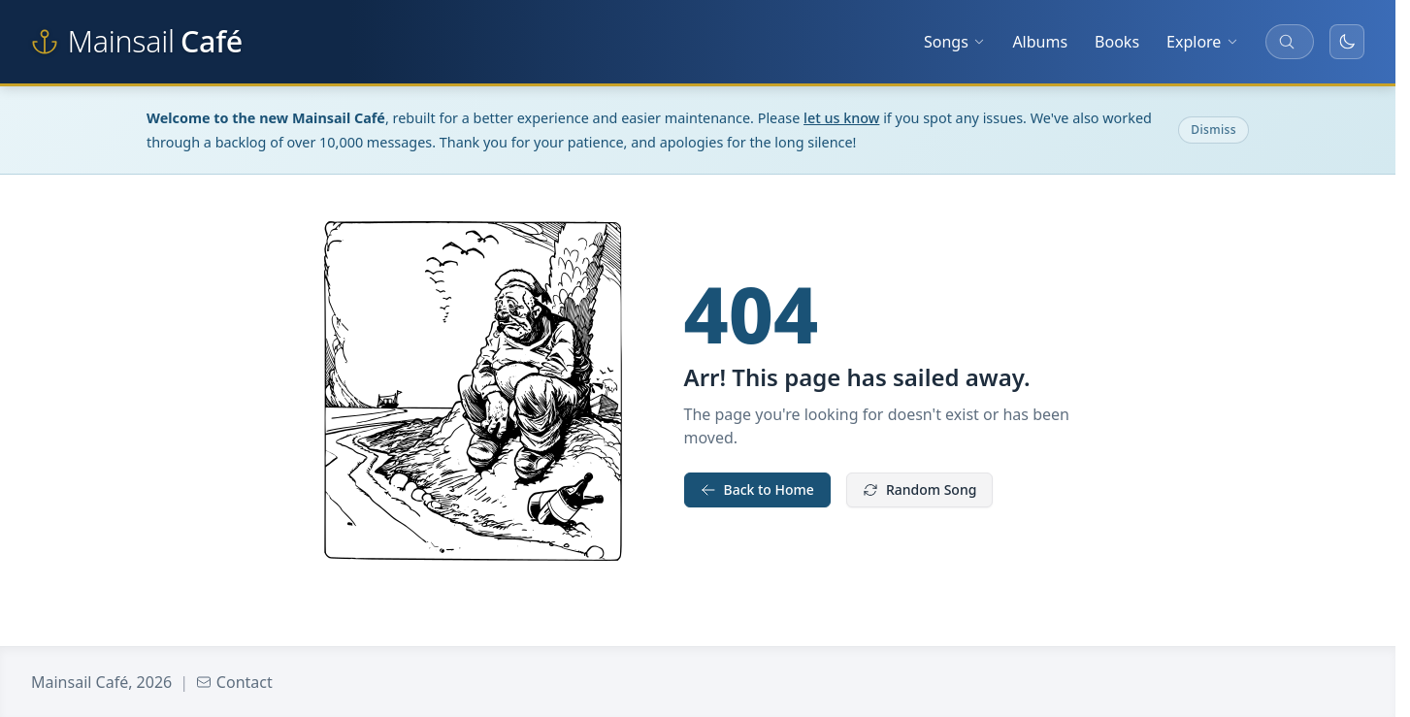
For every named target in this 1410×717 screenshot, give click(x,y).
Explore (1202, 41)
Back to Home (757, 489)
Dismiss (1213, 129)
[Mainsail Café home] (137, 41)
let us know (841, 118)
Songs (954, 41)
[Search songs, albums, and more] (1289, 41)
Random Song (919, 489)
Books (1117, 41)
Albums (1039, 41)
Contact (234, 682)
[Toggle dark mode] (1346, 41)
